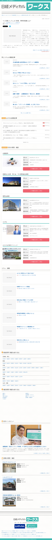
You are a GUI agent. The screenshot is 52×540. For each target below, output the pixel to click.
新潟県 (4, 367)
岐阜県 (29, 367)
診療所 (27, 393)
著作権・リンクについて (16, 534)
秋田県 (21, 358)
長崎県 (12, 385)
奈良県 (21, 372)
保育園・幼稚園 (29, 397)
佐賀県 (8, 385)
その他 (4, 398)
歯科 (4, 394)
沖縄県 (34, 385)
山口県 (21, 376)
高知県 (16, 381)
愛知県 (37, 367)
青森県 (8, 358)
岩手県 (12, 358)
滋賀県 (4, 372)
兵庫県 (16, 372)
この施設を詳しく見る (36, 168)
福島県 (29, 358)
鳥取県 (4, 376)
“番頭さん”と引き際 (22, 315)
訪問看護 (5, 397)
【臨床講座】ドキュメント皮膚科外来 (13, 22)
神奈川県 (29, 363)
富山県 (16, 367)
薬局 (30, 396)
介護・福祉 (5, 396)
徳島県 (4, 381)
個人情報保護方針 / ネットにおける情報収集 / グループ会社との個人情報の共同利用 (16, 532)
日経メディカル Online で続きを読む (41, 50)
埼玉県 (16, 363)
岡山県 (12, 376)
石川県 (21, 367)
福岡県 (4, 385)
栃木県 (8, 363)
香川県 (8, 381)
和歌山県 (25, 372)
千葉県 (21, 363)
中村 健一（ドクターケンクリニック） (12, 23)
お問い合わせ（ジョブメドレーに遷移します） (29, 534)
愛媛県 (12, 381)
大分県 (21, 385)
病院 (4, 393)
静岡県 (33, 367)
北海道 (4, 358)
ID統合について (33, 532)
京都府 (8, 372)
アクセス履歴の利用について (6, 534)
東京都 (25, 363)
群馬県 (12, 363)
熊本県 (16, 385)
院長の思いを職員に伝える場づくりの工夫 (26, 288)
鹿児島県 (29, 385)
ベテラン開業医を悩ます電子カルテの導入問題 (27, 275)
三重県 (41, 367)
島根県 (8, 376)
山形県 (25, 358)
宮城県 (16, 358)
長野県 (12, 367)
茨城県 (4, 363)
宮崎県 (25, 385)
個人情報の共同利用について (41, 532)
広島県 (16, 376)
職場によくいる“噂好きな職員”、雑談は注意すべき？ (28, 301)
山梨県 (8, 367)
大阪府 (12, 372)
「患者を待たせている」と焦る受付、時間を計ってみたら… (30, 328)
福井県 (25, 367)
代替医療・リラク (29, 394)
